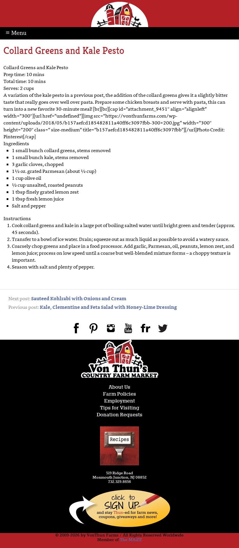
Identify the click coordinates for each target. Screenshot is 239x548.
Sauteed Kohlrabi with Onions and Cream (78, 299)
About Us (119, 387)
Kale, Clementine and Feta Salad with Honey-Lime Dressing (108, 307)
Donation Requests (119, 415)
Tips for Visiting (119, 408)
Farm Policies (119, 394)
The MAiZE (131, 540)
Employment (119, 401)
